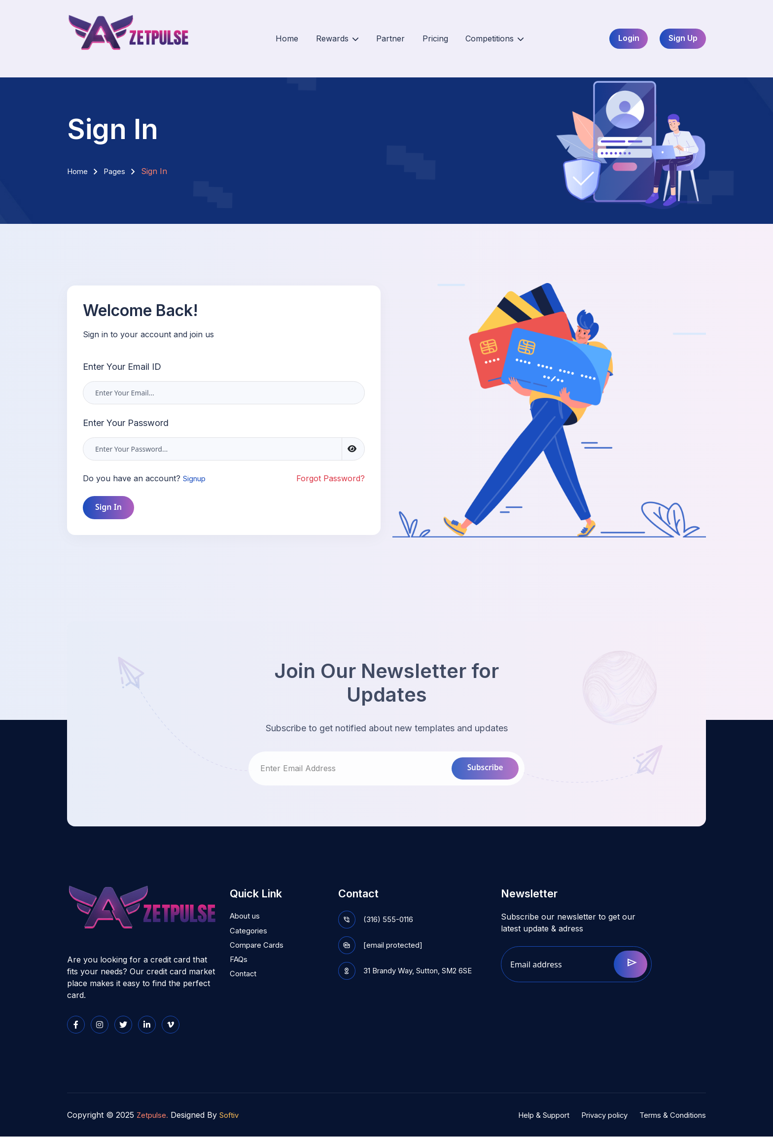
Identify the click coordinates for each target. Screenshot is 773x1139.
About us (247, 921)
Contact (244, 982)
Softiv (232, 1117)
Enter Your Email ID (122, 366)
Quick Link (259, 894)
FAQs (239, 967)
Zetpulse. (154, 1117)
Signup (196, 478)
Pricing (422, 39)
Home (291, 39)
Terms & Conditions (669, 1117)
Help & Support (527, 1117)
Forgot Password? (330, 478)
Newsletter (532, 894)
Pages (116, 171)
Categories (249, 936)
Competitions (476, 39)
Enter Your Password (126, 423)
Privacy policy (595, 1117)
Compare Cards (259, 952)
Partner (383, 39)
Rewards (335, 39)
